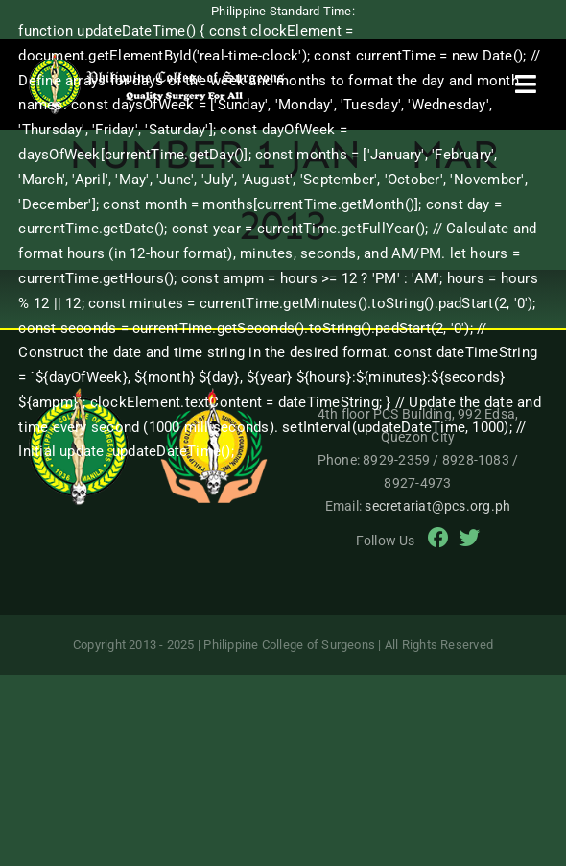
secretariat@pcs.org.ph (437, 506)
